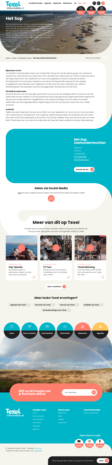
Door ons (38, 448)
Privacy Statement (91, 413)
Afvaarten (62, 422)
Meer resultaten (54, 286)
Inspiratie (57, 3)
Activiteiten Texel (24, 58)
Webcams (67, 3)
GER (79, 3)
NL (75, 3)
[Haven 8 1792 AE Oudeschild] (38, 156)
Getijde (61, 419)
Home (8, 58)
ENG (84, 3)
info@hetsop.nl (81, 159)
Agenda (47, 3)
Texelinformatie (36, 3)
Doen (14, 58)
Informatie (37, 422)
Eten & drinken (38, 416)
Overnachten (38, 419)
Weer (60, 416)
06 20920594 (80, 156)
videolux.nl (38, 451)
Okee (101, 461)
